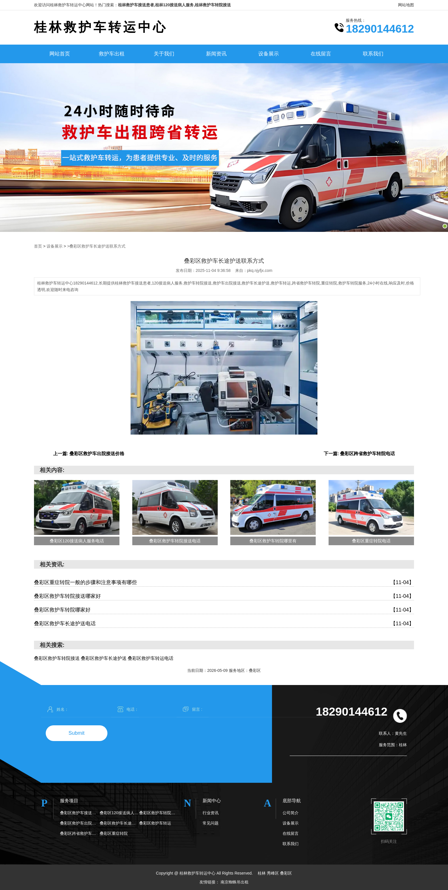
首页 (38, 246)
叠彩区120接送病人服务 (119, 812)
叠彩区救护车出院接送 (80, 823)
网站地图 (406, 5)
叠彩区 (286, 873)
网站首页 (59, 54)
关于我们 (164, 54)
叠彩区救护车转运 (155, 823)
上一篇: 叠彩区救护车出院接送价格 (89, 453)
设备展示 (268, 54)
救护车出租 (112, 54)
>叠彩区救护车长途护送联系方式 (96, 246)
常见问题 (211, 823)
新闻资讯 (216, 54)
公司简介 (291, 812)
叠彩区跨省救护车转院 (80, 833)
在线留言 (321, 54)
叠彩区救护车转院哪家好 (224, 610)
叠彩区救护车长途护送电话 (224, 623)
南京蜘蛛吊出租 (235, 881)
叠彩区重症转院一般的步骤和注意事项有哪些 (224, 582)
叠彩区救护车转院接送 (159, 812)
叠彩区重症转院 (114, 833)
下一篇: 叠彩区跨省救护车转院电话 (359, 453)
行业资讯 (211, 812)
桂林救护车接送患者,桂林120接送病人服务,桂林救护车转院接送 (174, 5)
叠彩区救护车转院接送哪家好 (224, 596)
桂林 (262, 873)
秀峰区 (273, 873)
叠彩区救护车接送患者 (80, 812)
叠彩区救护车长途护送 (119, 823)
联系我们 (373, 54)
